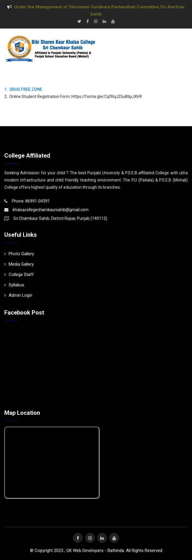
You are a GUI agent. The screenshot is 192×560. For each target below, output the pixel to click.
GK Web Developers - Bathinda (95, 550)
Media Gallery (19, 264)
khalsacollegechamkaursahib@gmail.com (51, 209)
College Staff (19, 274)
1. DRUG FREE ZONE (23, 89)
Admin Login (18, 295)
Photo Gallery (19, 253)
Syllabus (14, 284)
